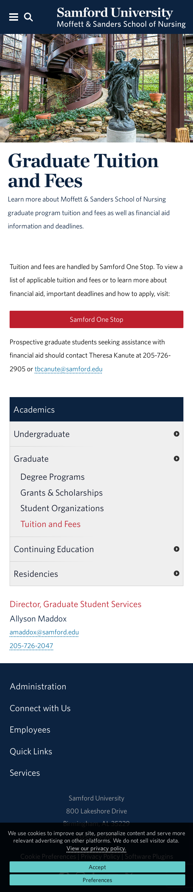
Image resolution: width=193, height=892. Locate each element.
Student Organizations (62, 507)
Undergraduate (42, 433)
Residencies (36, 573)
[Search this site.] (28, 16)
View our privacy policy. (96, 848)
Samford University (96, 797)
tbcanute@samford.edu (69, 368)
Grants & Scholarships (61, 492)
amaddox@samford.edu (44, 631)
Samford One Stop (96, 319)
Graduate (31, 458)
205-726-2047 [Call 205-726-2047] (31, 645)
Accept (97, 867)
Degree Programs (52, 476)
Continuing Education (54, 548)
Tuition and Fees (50, 523)
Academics (34, 409)
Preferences (97, 880)
